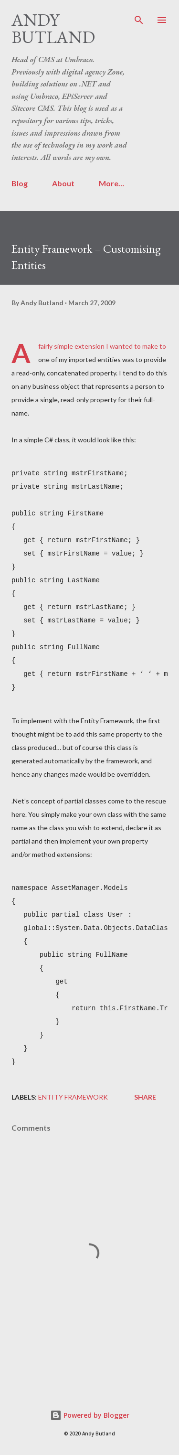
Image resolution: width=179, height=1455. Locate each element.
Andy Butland (53, 28)
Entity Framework (73, 1097)
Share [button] (145, 1097)
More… (111, 183)
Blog (19, 183)
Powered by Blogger (89, 1415)
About (63, 183)
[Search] (139, 17)
